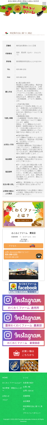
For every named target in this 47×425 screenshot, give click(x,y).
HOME (5, 378)
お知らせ (5, 396)
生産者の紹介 (28, 383)
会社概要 (26, 401)
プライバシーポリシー (32, 413)
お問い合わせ (28, 391)
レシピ (25, 378)
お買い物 (26, 387)
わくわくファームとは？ (12, 383)
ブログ (5, 400)
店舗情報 (26, 396)
